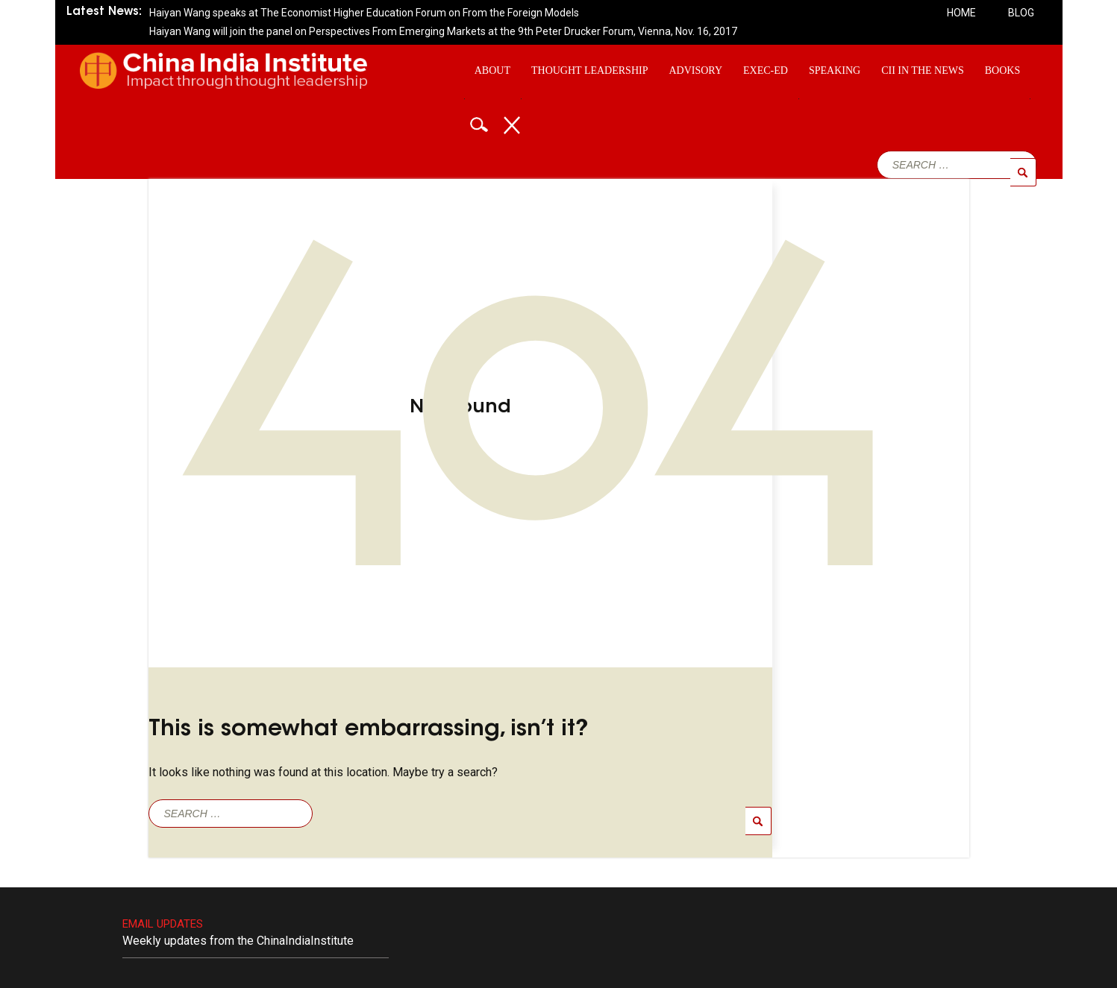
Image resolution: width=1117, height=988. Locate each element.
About (492, 70)
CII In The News (922, 70)
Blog (1021, 13)
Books (1002, 70)
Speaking (834, 70)
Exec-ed (765, 70)
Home (961, 13)
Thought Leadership (589, 70)
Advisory (695, 70)
